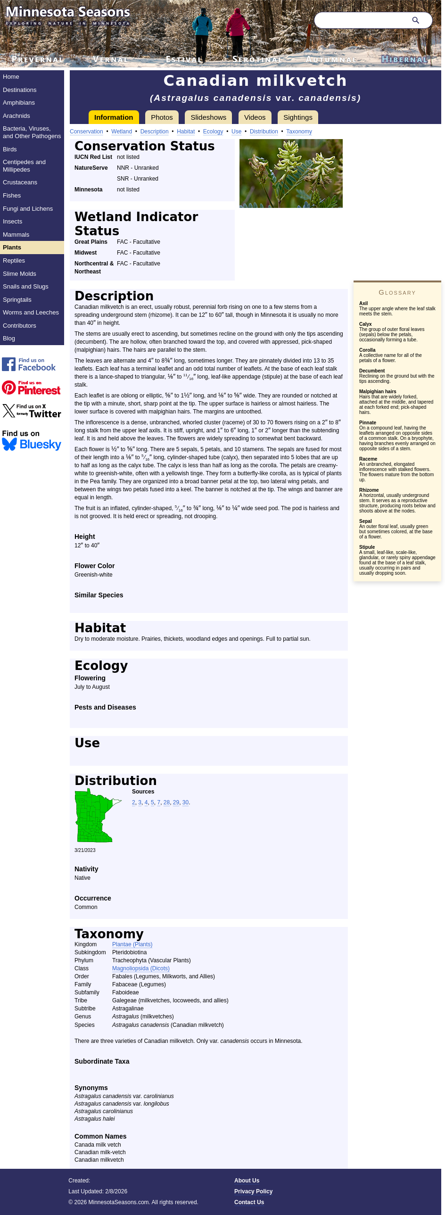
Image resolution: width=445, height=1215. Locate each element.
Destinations (20, 89)
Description (154, 131)
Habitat (186, 131)
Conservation (86, 131)
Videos (255, 117)
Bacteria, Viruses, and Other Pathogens (32, 132)
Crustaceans (20, 182)
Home (11, 76)
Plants (12, 247)
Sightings (298, 117)
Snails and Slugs (26, 286)
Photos (162, 117)
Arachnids (16, 115)
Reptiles (14, 260)
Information (113, 117)
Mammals (16, 234)
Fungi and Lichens (28, 208)
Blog (9, 338)
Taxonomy (299, 131)
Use (236, 131)
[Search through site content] (359, 20)
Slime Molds (19, 273)
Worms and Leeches (31, 312)
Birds (10, 149)
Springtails (17, 299)
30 (185, 802)
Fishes (12, 195)
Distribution (264, 131)
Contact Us (249, 1202)
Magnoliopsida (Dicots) (141, 968)
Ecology (213, 131)
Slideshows (208, 117)
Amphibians (19, 102)
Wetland (121, 131)
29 (176, 802)
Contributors (19, 325)
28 (167, 802)
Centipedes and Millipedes (24, 165)
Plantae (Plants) (132, 944)
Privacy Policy (253, 1191)
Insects (12, 221)
